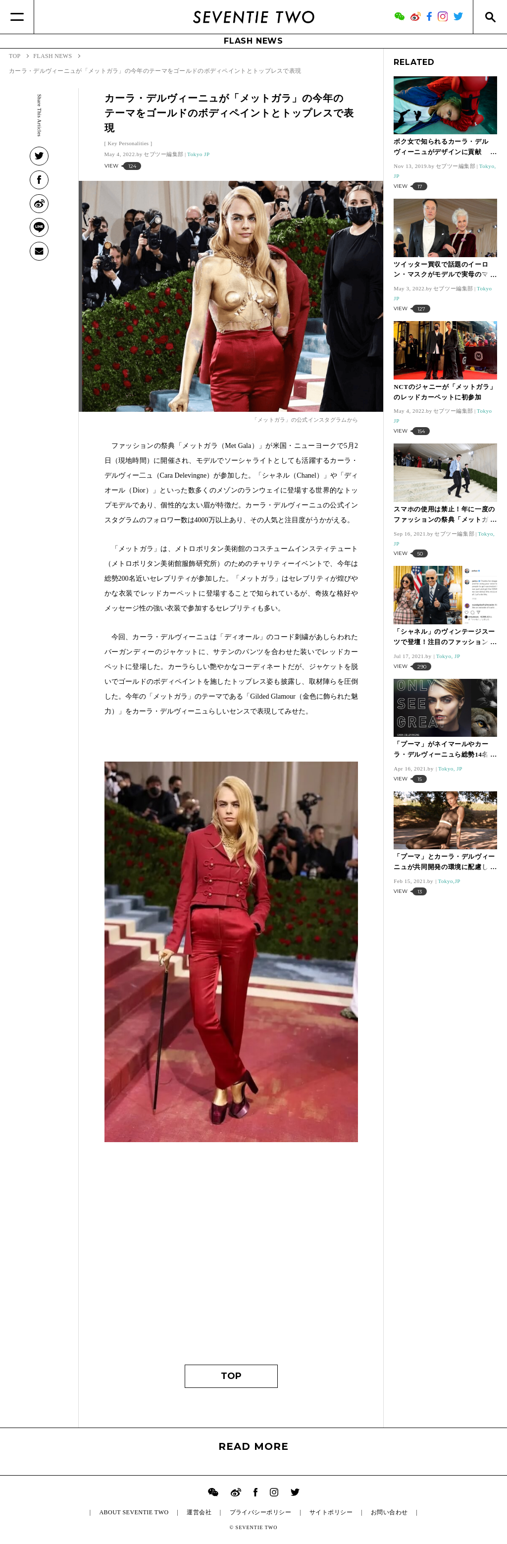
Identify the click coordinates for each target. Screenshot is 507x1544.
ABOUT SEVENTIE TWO (133, 1512)
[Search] (490, 17)
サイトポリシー (331, 1512)
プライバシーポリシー (261, 1512)
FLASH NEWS (253, 41)
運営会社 (199, 1512)
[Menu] (17, 17)
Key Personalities (128, 143)
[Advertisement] (231, 1260)
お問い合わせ (389, 1512)
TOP (231, 1376)
